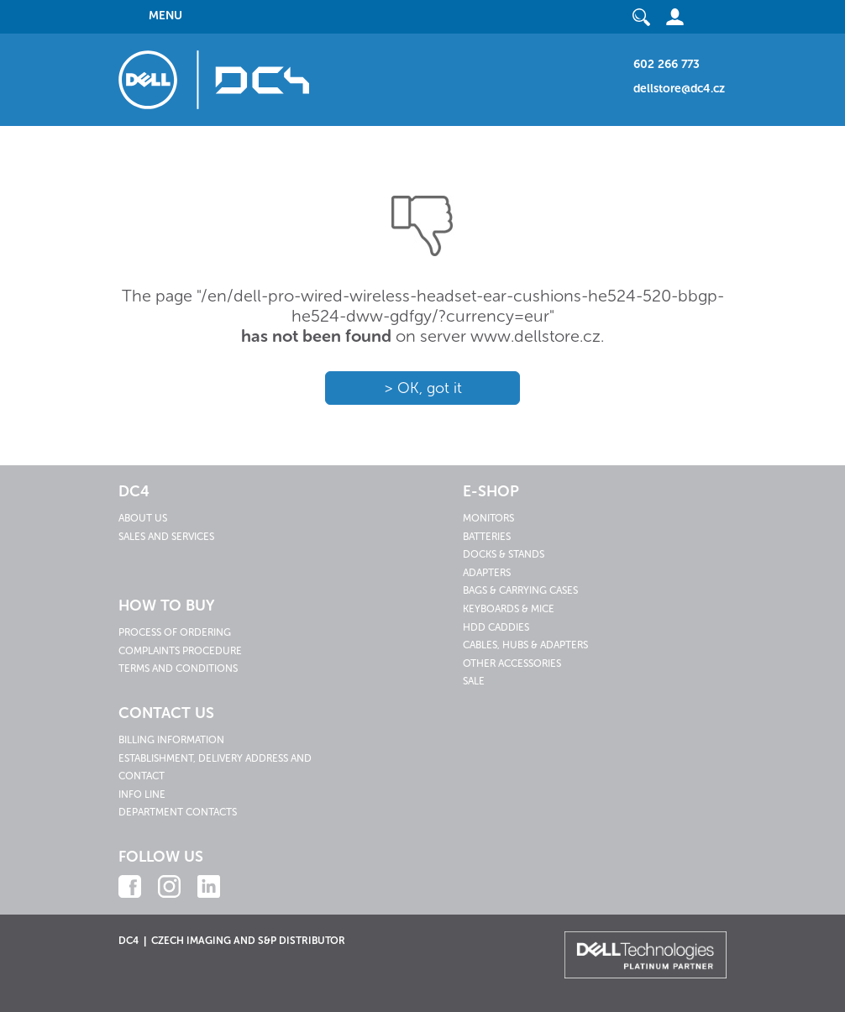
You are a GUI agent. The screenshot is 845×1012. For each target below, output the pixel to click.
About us (142, 518)
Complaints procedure (180, 651)
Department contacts (177, 812)
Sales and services (166, 537)
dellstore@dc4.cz (679, 88)
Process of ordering (174, 632)
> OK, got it (423, 388)
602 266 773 (666, 64)
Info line (141, 794)
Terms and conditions (178, 668)
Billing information (171, 740)
